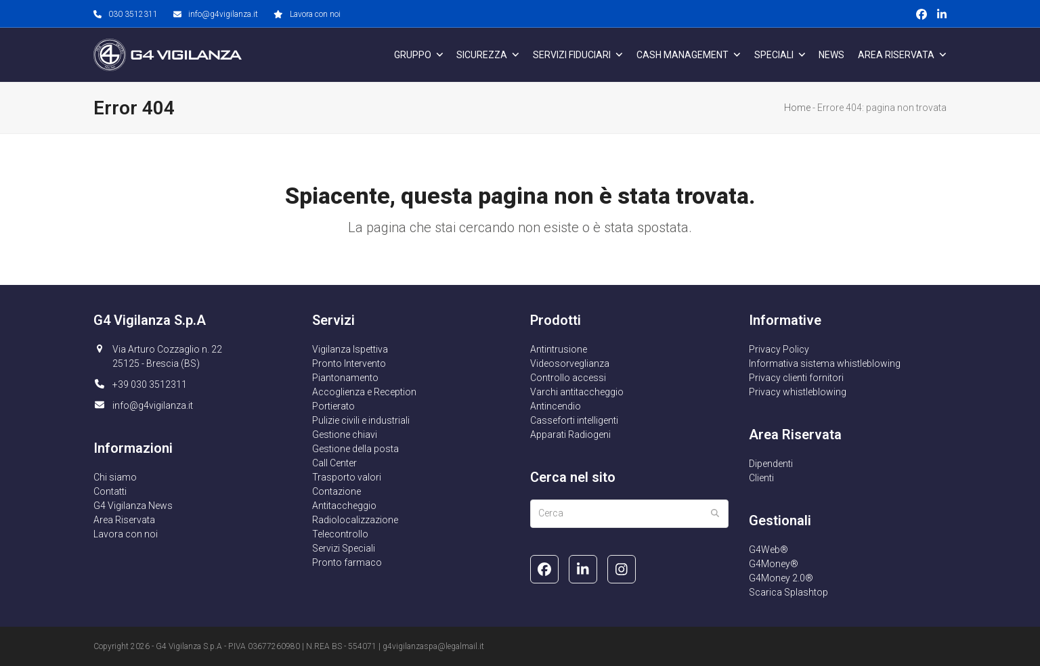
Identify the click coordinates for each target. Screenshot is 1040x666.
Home (797, 107)
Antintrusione (558, 349)
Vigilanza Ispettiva (350, 349)
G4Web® (768, 549)
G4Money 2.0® (781, 578)
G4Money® (773, 563)
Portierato (333, 406)
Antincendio (555, 406)
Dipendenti (771, 463)
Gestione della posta (355, 448)
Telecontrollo (340, 534)
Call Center (334, 463)
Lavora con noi (315, 14)
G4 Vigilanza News (133, 505)
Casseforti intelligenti (574, 420)
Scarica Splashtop (788, 592)
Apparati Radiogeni (570, 434)
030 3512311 (133, 14)
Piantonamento (345, 377)
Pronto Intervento (349, 363)
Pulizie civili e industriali (361, 420)
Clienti (761, 477)
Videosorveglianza (569, 363)
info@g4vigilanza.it (223, 14)
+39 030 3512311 (149, 384)
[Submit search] (715, 513)
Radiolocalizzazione (355, 519)
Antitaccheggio (344, 505)
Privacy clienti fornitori (796, 377)
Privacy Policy (779, 349)
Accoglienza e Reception (364, 391)
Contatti (110, 491)
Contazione (336, 491)
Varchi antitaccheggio (577, 391)
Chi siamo (115, 477)
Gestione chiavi (344, 434)
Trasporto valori (346, 477)
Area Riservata (124, 519)
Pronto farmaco (347, 562)
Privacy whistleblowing (797, 391)
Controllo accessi (568, 377)
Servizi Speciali (343, 548)
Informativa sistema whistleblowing (825, 363)
